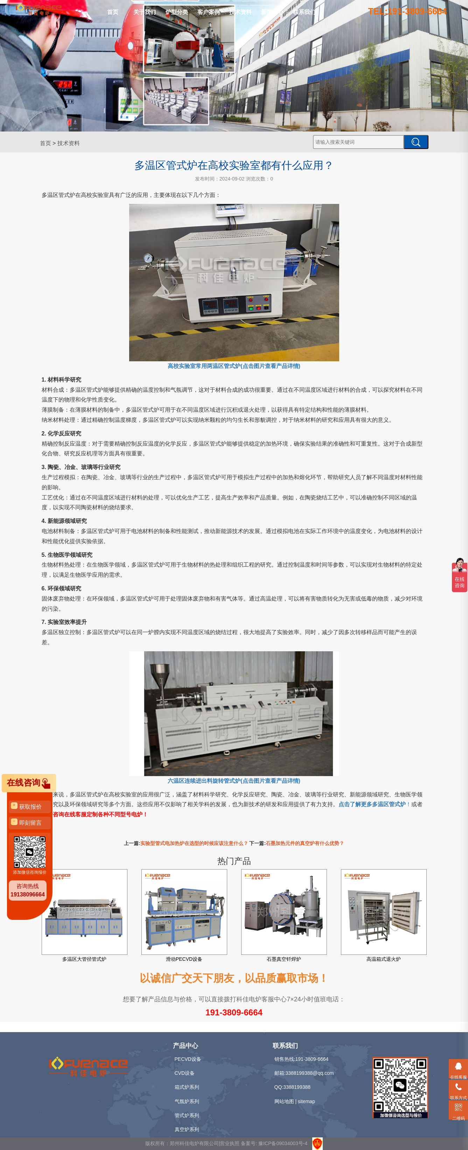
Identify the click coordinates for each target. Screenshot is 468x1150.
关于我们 (144, 12)
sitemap (306, 1101)
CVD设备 (185, 1073)
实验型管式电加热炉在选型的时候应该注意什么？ (194, 843)
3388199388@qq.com (309, 1073)
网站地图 (284, 1101)
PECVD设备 (188, 1059)
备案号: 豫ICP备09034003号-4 (274, 1143)
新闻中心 (272, 12)
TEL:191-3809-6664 (407, 11)
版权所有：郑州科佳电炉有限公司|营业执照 (193, 1143)
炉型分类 (177, 12)
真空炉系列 (187, 1129)
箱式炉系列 (187, 1087)
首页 (112, 12)
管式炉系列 (187, 1115)
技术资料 (240, 12)
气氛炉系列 (187, 1101)
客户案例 (208, 12)
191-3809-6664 (234, 1012)
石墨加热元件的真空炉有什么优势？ (305, 843)
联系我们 (304, 12)
